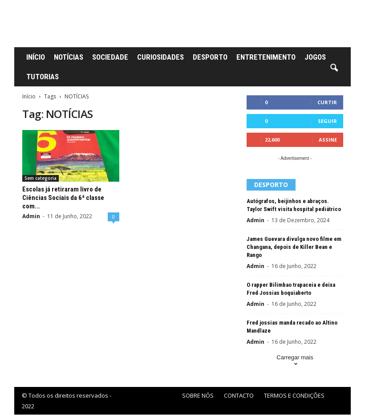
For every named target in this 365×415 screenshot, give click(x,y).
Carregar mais (294, 361)
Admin (31, 216)
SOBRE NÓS (198, 395)
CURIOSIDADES (160, 57)
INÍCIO (35, 57)
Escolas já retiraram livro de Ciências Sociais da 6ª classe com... (63, 197)
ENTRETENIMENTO (266, 57)
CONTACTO (239, 395)
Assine (328, 139)
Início (29, 96)
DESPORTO (210, 57)
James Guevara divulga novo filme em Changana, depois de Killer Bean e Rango (294, 247)
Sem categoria (40, 178)
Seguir (327, 121)
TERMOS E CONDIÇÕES (294, 395)
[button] (334, 68)
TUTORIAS (42, 76)
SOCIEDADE (110, 57)
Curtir (327, 102)
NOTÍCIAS (68, 57)
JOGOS (315, 57)
